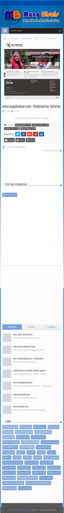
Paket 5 (6, 457)
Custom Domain (49, 442)
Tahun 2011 (24, 467)
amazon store (10, 427)
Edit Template (27, 447)
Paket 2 (31, 452)
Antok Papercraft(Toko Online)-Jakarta (29, 370)
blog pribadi (23, 437)
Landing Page (43, 447)
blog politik (8, 437)
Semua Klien (38, 125)
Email (9, 140)
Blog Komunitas (24, 432)
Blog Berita (25, 427)
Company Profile (30, 442)
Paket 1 (20, 452)
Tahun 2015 (24, 472)
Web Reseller (9, 488)
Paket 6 (17, 457)
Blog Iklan (8, 432)
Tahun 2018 (9, 478)
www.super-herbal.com (22, 334)
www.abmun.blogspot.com (24, 346)
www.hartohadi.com (21, 394)
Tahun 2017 (54, 472)
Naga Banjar (21, 118)
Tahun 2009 (47, 462)
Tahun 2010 (9, 467)
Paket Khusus (51, 457)
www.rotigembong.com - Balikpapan (28, 358)
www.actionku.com (21, 406)
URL (30, 140)
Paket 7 (27, 457)
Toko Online (46, 478)
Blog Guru (53, 427)
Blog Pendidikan (43, 432)
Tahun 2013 (10, 128)
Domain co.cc (10, 447)
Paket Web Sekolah (12, 462)
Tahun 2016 (39, 472)
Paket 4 (51, 452)
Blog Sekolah (21, 125)
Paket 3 (41, 452)
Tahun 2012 (39, 467)
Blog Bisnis (40, 427)
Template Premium (27, 478)
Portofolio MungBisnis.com (19, 510)
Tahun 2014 (9, 472)
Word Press (26, 128)
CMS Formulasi (11, 442)
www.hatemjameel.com (22, 382)
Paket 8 (37, 457)
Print (20, 140)
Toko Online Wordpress (38, 483)
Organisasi (8, 452)
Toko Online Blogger (13, 483)
